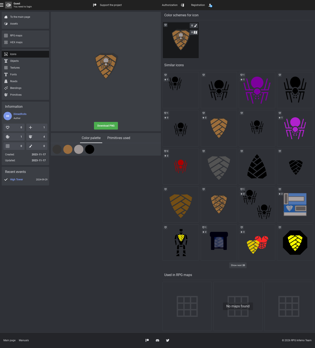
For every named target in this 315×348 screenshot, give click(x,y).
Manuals (24, 340)
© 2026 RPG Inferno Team (297, 340)
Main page (9, 340)
